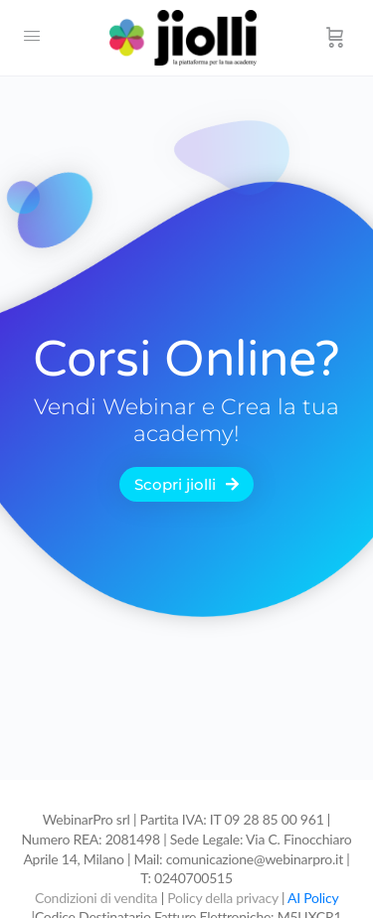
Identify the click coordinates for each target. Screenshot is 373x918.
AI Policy (312, 897)
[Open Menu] (32, 36)
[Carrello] (335, 38)
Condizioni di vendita (98, 897)
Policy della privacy (222, 897)
